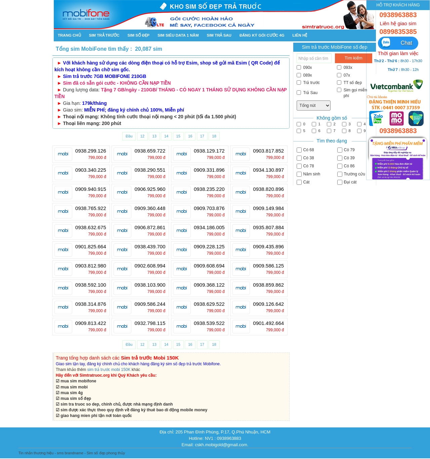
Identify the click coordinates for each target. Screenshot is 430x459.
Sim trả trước (104, 35)
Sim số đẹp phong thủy (106, 453)
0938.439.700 (149, 246)
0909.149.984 (268, 208)
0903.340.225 (90, 170)
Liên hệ (300, 35)
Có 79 (346, 150)
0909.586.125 (268, 265)
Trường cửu (351, 174)
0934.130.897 (268, 170)
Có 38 (305, 158)
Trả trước (308, 82)
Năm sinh (308, 174)
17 (202, 136)
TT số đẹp (349, 82)
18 (214, 136)
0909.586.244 (149, 304)
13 (154, 136)
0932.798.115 (149, 323)
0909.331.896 (209, 170)
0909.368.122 (209, 285)
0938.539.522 (209, 323)
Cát (303, 182)
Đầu (129, 136)
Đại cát (347, 182)
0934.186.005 (209, 227)
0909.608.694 (209, 265)
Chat (396, 43)
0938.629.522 (209, 304)
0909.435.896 (268, 246)
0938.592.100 (90, 285)
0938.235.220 (209, 189)
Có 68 (305, 150)
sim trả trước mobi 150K (109, 369)
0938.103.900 (149, 285)
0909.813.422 (90, 323)
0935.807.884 (268, 227)
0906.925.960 (149, 189)
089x (304, 75)
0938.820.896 (268, 189)
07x (343, 75)
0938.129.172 (209, 151)
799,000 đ (97, 157)
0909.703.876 (209, 208)
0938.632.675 (90, 227)
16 (190, 136)
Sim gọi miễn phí (352, 93)
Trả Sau (307, 92)
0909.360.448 (149, 208)
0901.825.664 (90, 246)
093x (344, 67)
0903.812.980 (90, 265)
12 (142, 136)
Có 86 (346, 166)
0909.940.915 (90, 189)
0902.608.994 (149, 265)
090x (304, 67)
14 (166, 136)
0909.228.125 (209, 246)
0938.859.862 (268, 285)
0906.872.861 (149, 227)
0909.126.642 (268, 304)
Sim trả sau (219, 35)
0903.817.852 (268, 151)
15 (178, 136)
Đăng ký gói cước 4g (262, 35)
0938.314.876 (90, 304)
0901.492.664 (268, 323)
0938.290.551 (149, 170)
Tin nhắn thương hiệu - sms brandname (50, 453)
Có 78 (305, 166)
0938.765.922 (90, 208)
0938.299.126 (90, 151)
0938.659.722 (149, 151)
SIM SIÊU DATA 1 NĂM (178, 35)
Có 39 (346, 158)
